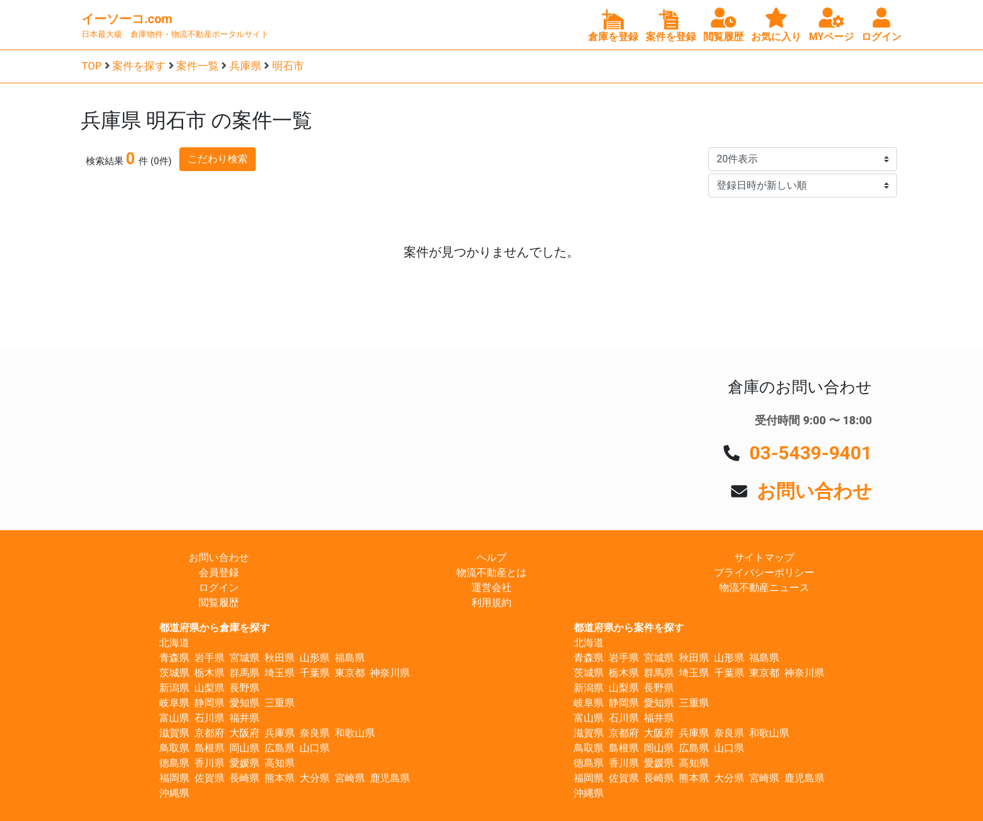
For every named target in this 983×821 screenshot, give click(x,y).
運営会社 (491, 588)
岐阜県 (174, 703)
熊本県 (280, 778)
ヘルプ (491, 557)
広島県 (280, 748)
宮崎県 (350, 778)
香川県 (209, 763)
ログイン (219, 588)
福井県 (244, 718)
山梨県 (209, 688)
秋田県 (280, 658)
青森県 (174, 658)
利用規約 (491, 603)
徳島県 (174, 763)
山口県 (315, 748)
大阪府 (244, 733)
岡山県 (244, 748)
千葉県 (315, 673)
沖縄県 (174, 793)
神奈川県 (390, 673)
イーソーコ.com (126, 18)
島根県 (209, 748)
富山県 (174, 718)
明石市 (288, 66)
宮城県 (244, 658)
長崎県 (244, 778)
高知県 (280, 763)
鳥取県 (174, 748)
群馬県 (244, 673)
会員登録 (219, 572)
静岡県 (209, 703)
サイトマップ (764, 557)
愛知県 (244, 703)
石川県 (209, 718)
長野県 (244, 688)
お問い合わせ (814, 491)
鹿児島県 (390, 778)
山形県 (315, 658)
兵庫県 (245, 66)
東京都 (350, 673)
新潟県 (174, 688)
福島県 (350, 658)
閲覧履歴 (219, 603)
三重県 (280, 703)
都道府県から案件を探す (629, 628)
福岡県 (174, 778)
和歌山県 (355, 733)
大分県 (315, 778)
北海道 (174, 643)
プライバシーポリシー (764, 572)
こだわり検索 (217, 159)
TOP (91, 66)
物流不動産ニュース (764, 588)
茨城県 (174, 673)
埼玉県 (280, 673)
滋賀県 (174, 733)
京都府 (209, 733)
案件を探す (139, 66)
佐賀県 (209, 778)
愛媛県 (244, 763)
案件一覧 (197, 66)
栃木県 (209, 673)
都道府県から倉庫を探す (214, 628)
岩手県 (209, 658)
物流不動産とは (491, 572)
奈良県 (315, 733)
